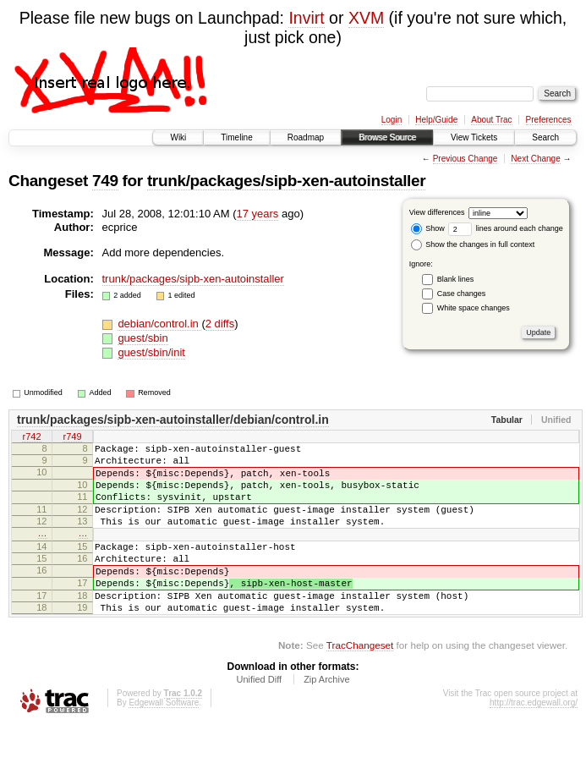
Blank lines (455, 279)
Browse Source (387, 137)
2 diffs (219, 323)
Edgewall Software (164, 740)
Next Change (535, 158)
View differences (437, 212)
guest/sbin (142, 338)
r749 (72, 437)
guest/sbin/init (151, 352)
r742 (31, 437)
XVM (366, 17)
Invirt (306, 17)
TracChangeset (359, 683)
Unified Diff (259, 717)
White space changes (473, 308)
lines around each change (505, 228)
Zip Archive (326, 717)
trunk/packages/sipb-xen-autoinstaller (286, 180)
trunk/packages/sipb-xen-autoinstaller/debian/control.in (173, 419)
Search (545, 137)
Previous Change (465, 158)
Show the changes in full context (473, 244)
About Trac (491, 119)
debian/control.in (159, 323)
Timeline (236, 137)
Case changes (461, 293)
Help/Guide (436, 119)
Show (428, 228)
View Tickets (474, 137)
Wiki (178, 137)
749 (105, 180)
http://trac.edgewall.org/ (534, 740)
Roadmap (306, 137)
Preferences (549, 119)
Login (391, 119)
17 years (258, 213)
